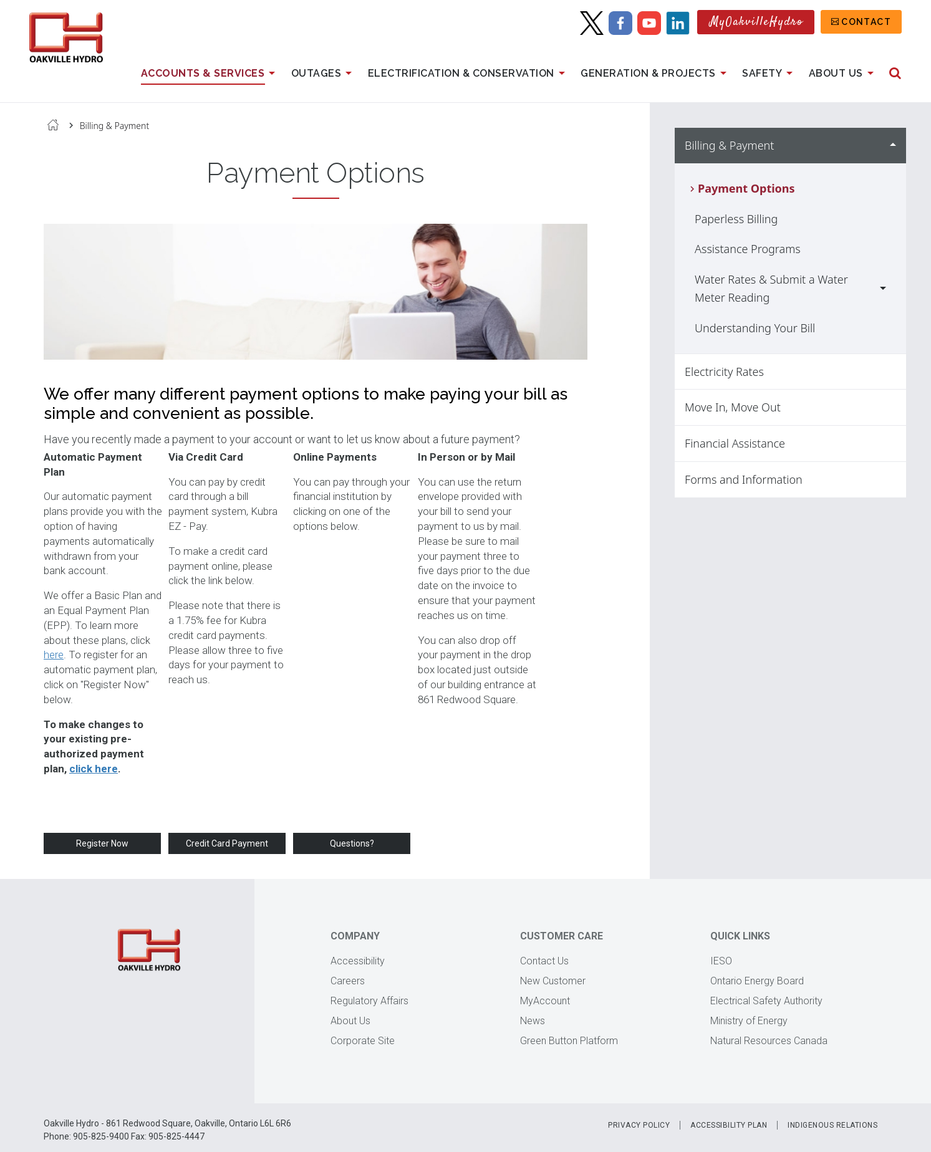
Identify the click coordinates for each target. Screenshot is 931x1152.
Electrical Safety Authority (766, 1001)
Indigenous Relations (832, 1125)
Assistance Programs (748, 248)
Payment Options (746, 188)
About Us (844, 73)
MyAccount (545, 1001)
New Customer (553, 981)
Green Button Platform (569, 1041)
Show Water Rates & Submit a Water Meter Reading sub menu (883, 288)
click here (93, 768)
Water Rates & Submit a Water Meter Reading (771, 288)
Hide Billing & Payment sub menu (893, 145)
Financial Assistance (735, 443)
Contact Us (544, 961)
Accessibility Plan (728, 1125)
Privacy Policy (639, 1125)
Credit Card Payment (227, 843)
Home (53, 124)
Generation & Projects (656, 73)
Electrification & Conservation (469, 73)
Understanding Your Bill (755, 327)
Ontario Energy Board (757, 981)
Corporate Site (362, 1041)
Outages (324, 73)
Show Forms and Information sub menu (893, 479)
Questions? (352, 843)
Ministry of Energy (749, 1021)
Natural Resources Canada (768, 1041)
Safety (770, 73)
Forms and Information (744, 479)
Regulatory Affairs (369, 1001)
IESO (721, 961)
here (54, 654)
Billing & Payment (115, 126)
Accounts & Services (210, 73)
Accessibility (357, 961)
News (532, 1021)
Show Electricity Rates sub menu (893, 372)
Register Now (102, 843)
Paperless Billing (736, 218)
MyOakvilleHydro (757, 22)
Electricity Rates (724, 371)
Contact (866, 22)
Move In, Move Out (733, 407)
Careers (347, 981)
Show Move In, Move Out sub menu (893, 407)
